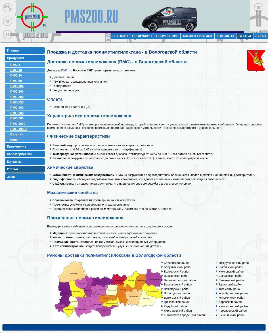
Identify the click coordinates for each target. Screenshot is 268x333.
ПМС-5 (15, 65)
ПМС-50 (16, 81)
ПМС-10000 (18, 129)
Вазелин (16, 134)
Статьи (245, 36)
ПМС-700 (17, 118)
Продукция (142, 36)
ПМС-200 (17, 91)
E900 (14, 140)
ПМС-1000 (17, 123)
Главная (120, 36)
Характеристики (197, 36)
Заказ (260, 36)
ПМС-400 (17, 107)
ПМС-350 (17, 102)
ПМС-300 (17, 97)
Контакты (225, 36)
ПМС (64, 70)
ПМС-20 (16, 75)
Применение (167, 36)
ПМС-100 (17, 86)
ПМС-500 (17, 113)
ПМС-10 (16, 70)
